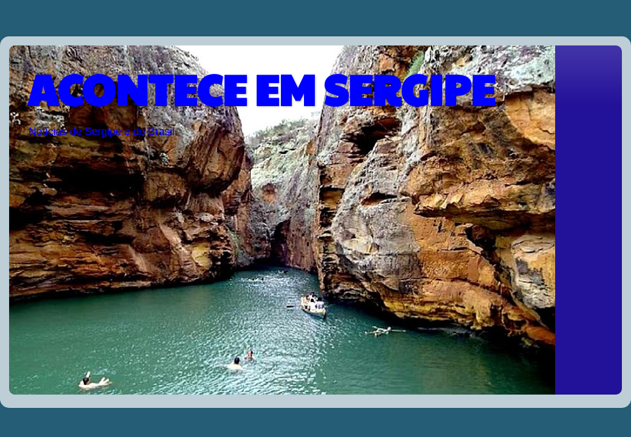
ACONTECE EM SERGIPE (260, 88)
